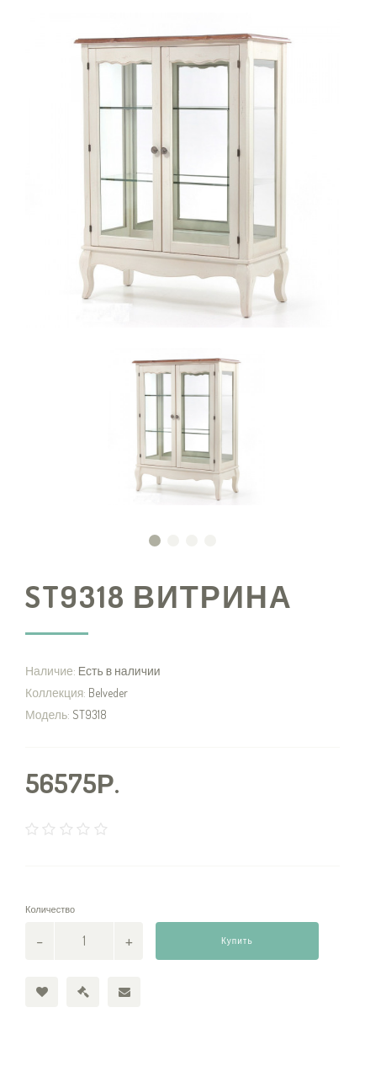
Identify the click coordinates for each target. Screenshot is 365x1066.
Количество (50, 909)
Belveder (108, 692)
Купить (237, 940)
